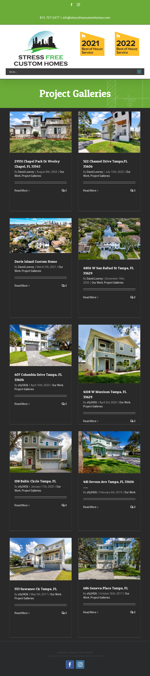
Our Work (97, 282)
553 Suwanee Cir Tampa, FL (36, 589)
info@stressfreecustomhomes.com (86, 18)
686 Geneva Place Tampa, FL (105, 588)
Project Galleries (31, 175)
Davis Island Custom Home (36, 261)
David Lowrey (26, 171)
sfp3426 (23, 385)
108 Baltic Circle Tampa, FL (35, 481)
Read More (21, 190)
